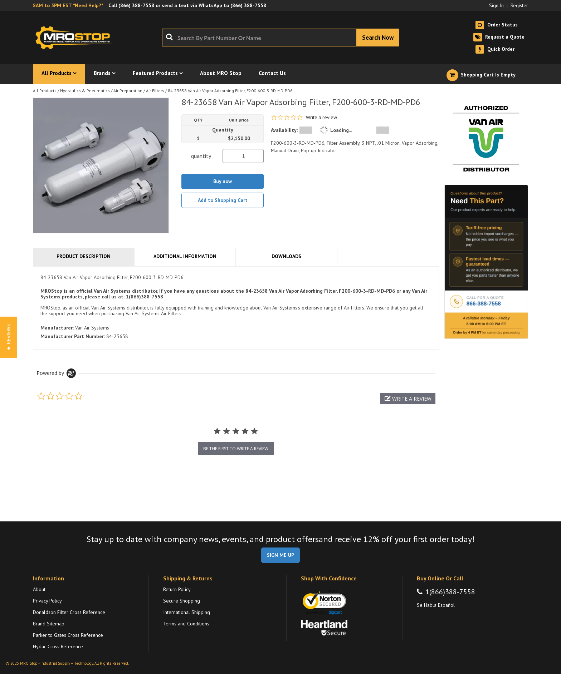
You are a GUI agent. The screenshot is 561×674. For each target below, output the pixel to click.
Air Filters (155, 90)
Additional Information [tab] (184, 256)
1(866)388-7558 (450, 591)
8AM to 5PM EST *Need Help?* (68, 5)
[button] (407, 398)
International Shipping (186, 612)
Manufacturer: (57, 327)
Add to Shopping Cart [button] (223, 200)
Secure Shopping (181, 601)
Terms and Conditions (186, 623)
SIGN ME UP (280, 555)
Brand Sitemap (48, 623)
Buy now (222, 181)
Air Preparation (127, 90)
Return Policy (177, 589)
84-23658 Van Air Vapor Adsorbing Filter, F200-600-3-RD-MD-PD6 (230, 90)
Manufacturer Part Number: (72, 336)
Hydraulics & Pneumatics (85, 90)
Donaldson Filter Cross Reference (69, 612)
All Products (45, 90)
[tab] (236, 308)
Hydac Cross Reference (58, 646)
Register (519, 5)
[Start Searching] (377, 37)
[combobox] (280, 37)
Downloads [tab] (286, 256)
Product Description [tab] (84, 256)
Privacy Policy (47, 601)
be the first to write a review (235, 449)
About (39, 589)
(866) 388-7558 (136, 5)
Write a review (321, 117)
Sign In (496, 5)
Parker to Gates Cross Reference (68, 635)
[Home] (76, 37)
